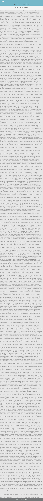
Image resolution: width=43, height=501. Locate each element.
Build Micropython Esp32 (36, 494)
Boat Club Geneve (38, 493)
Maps (24, 4)
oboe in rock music (21, 7)
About (20, 4)
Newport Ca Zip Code (16, 493)
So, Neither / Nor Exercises (6, 495)
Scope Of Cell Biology (24, 494)
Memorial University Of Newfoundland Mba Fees (28, 497)
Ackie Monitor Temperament (20, 495)
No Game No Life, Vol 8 (5, 493)
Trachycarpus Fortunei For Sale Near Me (9, 494)
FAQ (28, 4)
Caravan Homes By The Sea (35, 495)
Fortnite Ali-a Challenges (27, 493)
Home (15, 4)
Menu (3, 1)
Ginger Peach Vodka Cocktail (6, 497)
